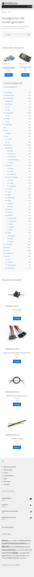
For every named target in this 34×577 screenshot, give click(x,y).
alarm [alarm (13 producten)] (9, 540)
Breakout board (10, 95)
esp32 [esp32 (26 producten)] (13, 546)
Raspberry (10, 215)
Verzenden (6, 484)
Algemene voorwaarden (10, 466)
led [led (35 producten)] (26, 550)
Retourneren (7, 481)
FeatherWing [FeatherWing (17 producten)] (27, 546)
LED (9, 142)
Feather (10, 200)
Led (8, 121)
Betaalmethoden (8, 469)
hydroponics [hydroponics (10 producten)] (18, 549)
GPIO (10, 230)
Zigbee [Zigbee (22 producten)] (24, 558)
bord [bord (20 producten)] (30, 540)
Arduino (9, 165)
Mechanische (12, 156)
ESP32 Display (11, 197)
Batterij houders (12, 265)
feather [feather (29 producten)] (22, 546)
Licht (7, 136)
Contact (6, 472)
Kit (8, 115)
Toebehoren (12, 174)
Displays (8, 118)
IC (6, 127)
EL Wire (9, 139)
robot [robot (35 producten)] (27, 553)
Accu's (9, 259)
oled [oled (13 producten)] (19, 552)
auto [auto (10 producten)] (17, 540)
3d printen (10, 148)
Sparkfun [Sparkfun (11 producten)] (27, 555)
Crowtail (10, 189)
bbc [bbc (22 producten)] (19, 540)
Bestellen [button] (8, 75)
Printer (11, 162)
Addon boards (12, 218)
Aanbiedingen (9, 92)
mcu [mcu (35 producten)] (30, 550)
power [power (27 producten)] (24, 553)
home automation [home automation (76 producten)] (8, 549)
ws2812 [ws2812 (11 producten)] (20, 558)
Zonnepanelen (11, 268)
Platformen (9, 145)
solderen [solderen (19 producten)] (24, 555)
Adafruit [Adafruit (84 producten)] (5, 540)
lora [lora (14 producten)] (28, 549)
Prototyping (9, 244)
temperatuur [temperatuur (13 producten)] (4, 558)
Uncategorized (9, 253)
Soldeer (9, 133)
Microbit (10, 209)
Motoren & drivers (14, 159)
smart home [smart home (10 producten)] (13, 555)
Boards (11, 224)
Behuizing (12, 236)
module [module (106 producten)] (14, 552)
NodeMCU (10, 212)
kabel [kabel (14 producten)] (23, 549)
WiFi (9, 107)
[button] (28, 6)
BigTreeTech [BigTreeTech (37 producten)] (24, 540)
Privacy (5, 478)
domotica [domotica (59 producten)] (22, 543)
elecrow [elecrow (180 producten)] (5, 546)
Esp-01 (9, 192)
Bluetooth (10, 101)
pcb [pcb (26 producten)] (21, 553)
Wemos (9, 233)
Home (4, 12)
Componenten (9, 113)
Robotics (8, 247)
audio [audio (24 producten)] (15, 540)
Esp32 (9, 195)
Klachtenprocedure (9, 475)
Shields (11, 171)
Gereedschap (9, 124)
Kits (7, 130)
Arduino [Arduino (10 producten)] (12, 540)
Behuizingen (12, 221)
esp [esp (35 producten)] (10, 546)
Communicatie (9, 98)
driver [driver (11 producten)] (29, 543)
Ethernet (10, 104)
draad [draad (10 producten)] (27, 543)
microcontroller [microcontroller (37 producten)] (6, 553)
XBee (9, 110)
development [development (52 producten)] (14, 543)
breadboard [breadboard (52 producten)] (6, 543)
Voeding (8, 256)
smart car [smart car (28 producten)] (8, 555)
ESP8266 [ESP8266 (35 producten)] (17, 546)
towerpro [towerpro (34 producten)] (9, 558)
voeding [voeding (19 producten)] (14, 558)
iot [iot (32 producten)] (21, 550)
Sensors (8, 250)
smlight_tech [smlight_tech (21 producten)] (18, 555)
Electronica (12, 154)
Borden (11, 151)
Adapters (10, 262)
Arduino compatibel (13, 177)
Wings (11, 206)
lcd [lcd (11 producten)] (24, 549)
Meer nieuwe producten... (8, 527)
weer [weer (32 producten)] (17, 558)
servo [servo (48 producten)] (3, 555)
